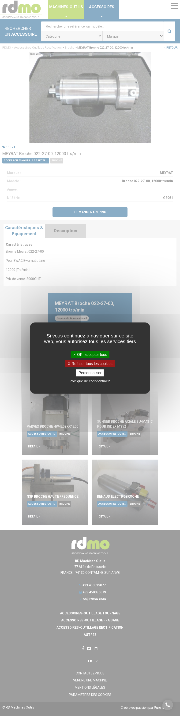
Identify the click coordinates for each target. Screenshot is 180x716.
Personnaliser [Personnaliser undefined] (90, 373)
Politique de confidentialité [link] (90, 381)
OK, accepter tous (90, 355)
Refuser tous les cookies (90, 364)
